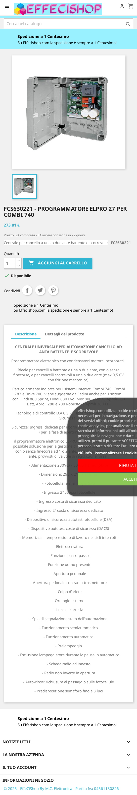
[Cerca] (68, 23)
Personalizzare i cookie (109, 452)
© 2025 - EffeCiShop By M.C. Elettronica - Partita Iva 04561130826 (61, 788)
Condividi (27, 290)
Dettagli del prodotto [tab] (64, 333)
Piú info (78, 452)
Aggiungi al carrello (57, 263)
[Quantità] (10, 263)
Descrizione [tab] (26, 333)
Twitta (40, 290)
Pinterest (53, 290)
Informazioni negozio (28, 780)
